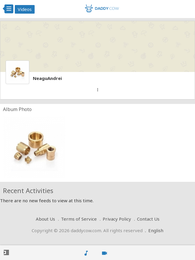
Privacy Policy (117, 219)
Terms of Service (79, 219)
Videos (25, 9)
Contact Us (148, 219)
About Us (45, 219)
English (155, 230)
